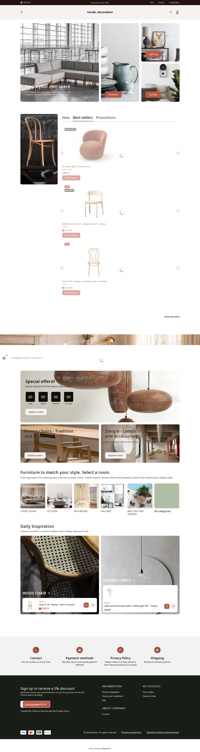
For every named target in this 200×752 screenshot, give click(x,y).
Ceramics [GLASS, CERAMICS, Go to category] (113, 94)
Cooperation (174, 2)
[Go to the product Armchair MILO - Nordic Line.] (94, 145)
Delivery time (149, 696)
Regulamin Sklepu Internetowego (163, 732)
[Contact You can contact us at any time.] (36, 654)
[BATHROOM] (86, 500)
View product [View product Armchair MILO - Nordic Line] (71, 177)
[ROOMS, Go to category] (166, 500)
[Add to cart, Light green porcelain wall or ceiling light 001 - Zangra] (166, 606)
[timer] (100, 396)
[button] (39, 12)
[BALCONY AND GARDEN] (140, 500)
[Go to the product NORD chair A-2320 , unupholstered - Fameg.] (94, 202)
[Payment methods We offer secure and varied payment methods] (79, 656)
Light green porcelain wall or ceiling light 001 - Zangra (130, 605)
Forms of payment (110, 692)
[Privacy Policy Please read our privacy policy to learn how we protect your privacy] (120, 656)
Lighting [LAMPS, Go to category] (153, 54)
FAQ (152, 2)
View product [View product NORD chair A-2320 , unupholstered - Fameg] (71, 235)
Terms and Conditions (112, 696)
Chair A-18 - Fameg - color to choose (57, 604)
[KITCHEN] (59, 500)
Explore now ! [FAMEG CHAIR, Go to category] (35, 455)
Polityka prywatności (131, 732)
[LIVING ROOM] (32, 500)
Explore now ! (36, 411)
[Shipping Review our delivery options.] (157, 654)
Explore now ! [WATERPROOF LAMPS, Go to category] (115, 455)
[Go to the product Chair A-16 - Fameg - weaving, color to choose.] (94, 260)
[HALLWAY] (113, 500)
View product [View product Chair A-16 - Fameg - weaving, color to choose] (71, 292)
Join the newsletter (36, 704)
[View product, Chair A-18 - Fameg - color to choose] (86, 605)
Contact (161, 2)
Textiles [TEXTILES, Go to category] (153, 94)
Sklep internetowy (99, 749)
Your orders (148, 692)
